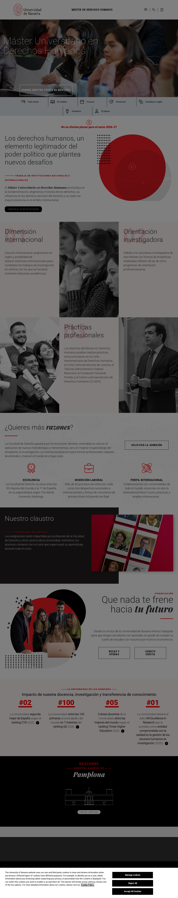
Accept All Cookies (132, 891)
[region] (89, 883)
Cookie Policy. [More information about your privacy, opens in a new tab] (87, 885)
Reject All (132, 883)
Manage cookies (132, 875)
